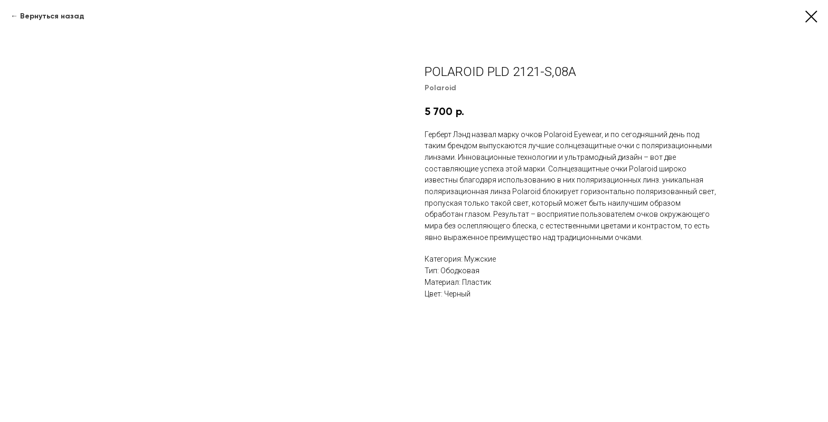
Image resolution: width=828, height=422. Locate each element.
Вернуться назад (52, 16)
